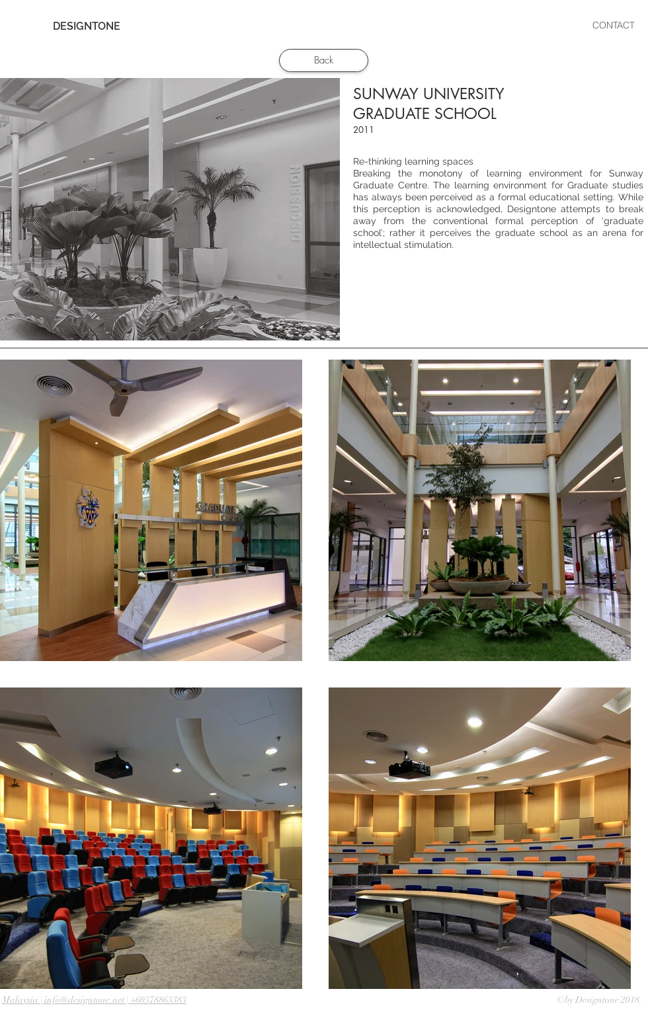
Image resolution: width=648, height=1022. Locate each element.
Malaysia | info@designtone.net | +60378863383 (94, 999)
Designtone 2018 (607, 999)
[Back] (323, 60)
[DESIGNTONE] (86, 26)
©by (566, 999)
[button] (374, 25)
